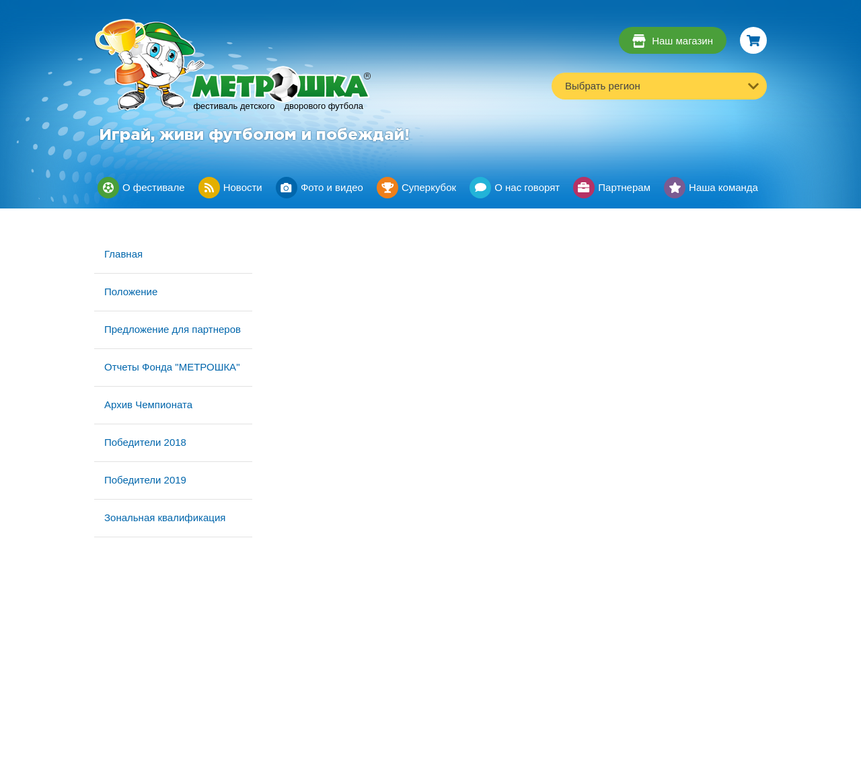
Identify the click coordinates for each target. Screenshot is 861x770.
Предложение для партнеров (172, 329)
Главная (123, 254)
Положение (130, 291)
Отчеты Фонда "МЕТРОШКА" (171, 367)
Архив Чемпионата (148, 404)
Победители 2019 (145, 480)
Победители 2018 (145, 442)
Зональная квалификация (164, 517)
